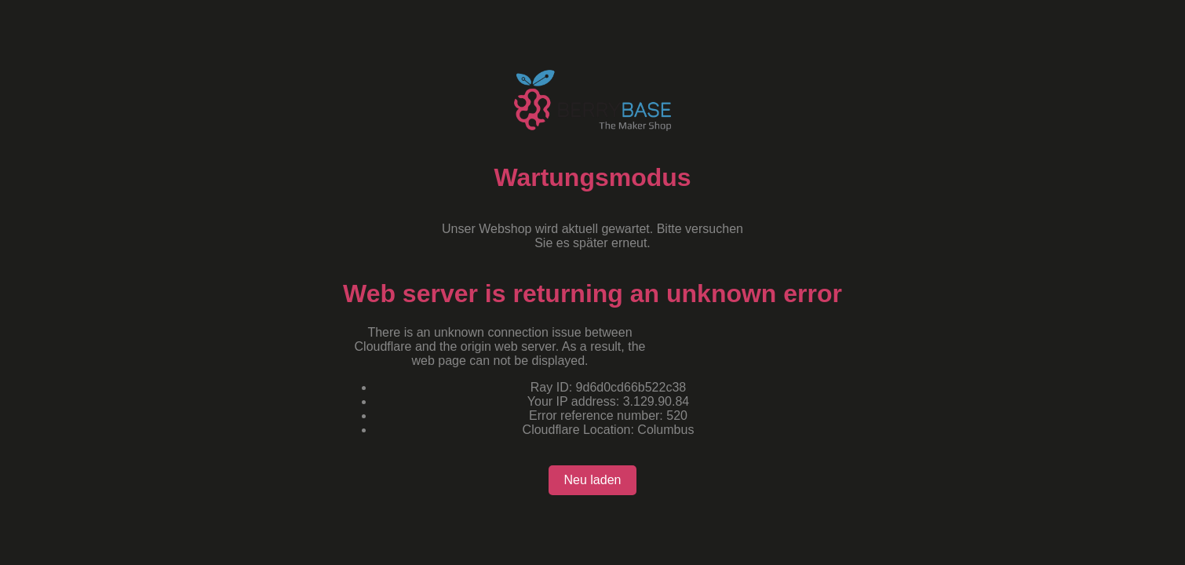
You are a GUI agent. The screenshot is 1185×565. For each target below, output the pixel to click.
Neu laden (593, 480)
